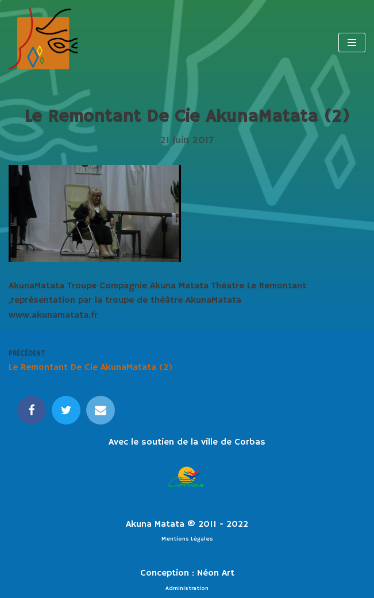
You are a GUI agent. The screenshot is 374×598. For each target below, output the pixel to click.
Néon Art (215, 573)
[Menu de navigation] (351, 42)
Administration (187, 588)
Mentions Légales (187, 538)
